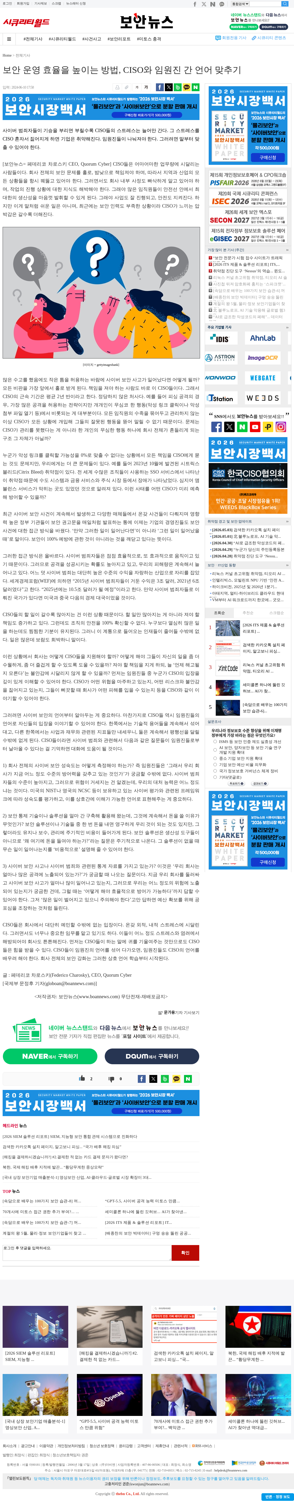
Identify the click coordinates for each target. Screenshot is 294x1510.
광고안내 (28, 1446)
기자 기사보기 (179, 1013)
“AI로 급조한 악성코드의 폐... (248, 543)
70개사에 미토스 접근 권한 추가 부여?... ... (41, 1212)
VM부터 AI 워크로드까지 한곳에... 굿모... (248, 600)
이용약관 (46, 1446)
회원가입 (23, 3)
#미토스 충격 (149, 39)
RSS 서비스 (203, 1446)
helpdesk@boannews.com (230, 1470)
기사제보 (40, 3)
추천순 (248, 613)
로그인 (7, 3)
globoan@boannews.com (70, 983)
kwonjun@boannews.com (149, 1484)
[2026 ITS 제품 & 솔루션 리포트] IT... (138, 1222)
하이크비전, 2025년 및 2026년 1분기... (244, 587)
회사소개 (9, 1446)
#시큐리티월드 (62, 39)
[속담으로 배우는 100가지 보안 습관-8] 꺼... (42, 1201)
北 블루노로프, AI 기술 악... (246, 536)
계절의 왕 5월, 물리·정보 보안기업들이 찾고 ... (44, 1233)
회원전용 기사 (234, 38)
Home (7, 55)
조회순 (219, 613)
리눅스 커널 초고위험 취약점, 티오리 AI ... (248, 574)
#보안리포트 (119, 39)
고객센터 (144, 1446)
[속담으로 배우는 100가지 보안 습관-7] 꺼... (42, 1222)
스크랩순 (276, 613)
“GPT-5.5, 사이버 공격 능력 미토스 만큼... (142, 1201)
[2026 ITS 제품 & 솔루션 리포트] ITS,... (246, 264)
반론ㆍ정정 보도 (277, 1497)
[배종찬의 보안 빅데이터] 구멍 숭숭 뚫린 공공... (148, 1233)
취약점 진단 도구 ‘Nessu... (245, 556)
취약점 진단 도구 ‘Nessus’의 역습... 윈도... (249, 271)
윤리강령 (126, 1446)
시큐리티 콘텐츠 (272, 38)
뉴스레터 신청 (76, 3)
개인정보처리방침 (71, 1446)
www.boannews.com (98, 996)
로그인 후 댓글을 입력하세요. (87, 1253)
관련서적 (180, 1446)
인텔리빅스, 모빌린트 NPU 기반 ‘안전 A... (248, 580)
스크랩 (56, 3)
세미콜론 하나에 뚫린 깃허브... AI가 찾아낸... (146, 1212)
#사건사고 (91, 39)
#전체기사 (33, 39)
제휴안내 (162, 1446)
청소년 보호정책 (102, 1446)
